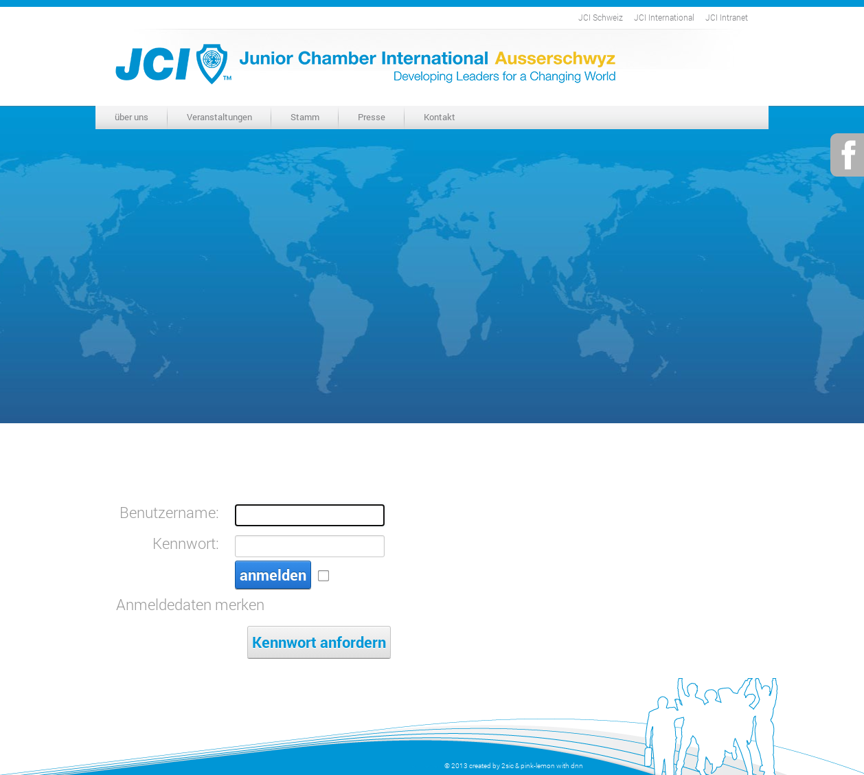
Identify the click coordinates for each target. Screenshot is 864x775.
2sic (507, 765)
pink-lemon (538, 765)
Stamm (305, 117)
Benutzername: (169, 512)
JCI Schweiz (600, 17)
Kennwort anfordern (319, 642)
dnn (577, 765)
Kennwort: (185, 543)
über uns (131, 117)
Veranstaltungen (219, 117)
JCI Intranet (726, 17)
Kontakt (439, 117)
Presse (371, 117)
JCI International (664, 17)
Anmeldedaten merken (190, 604)
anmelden (273, 575)
